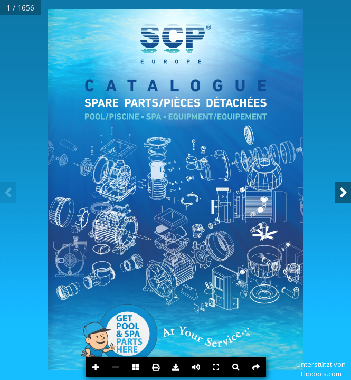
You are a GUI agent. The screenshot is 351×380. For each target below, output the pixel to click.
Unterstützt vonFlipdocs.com (321, 368)
